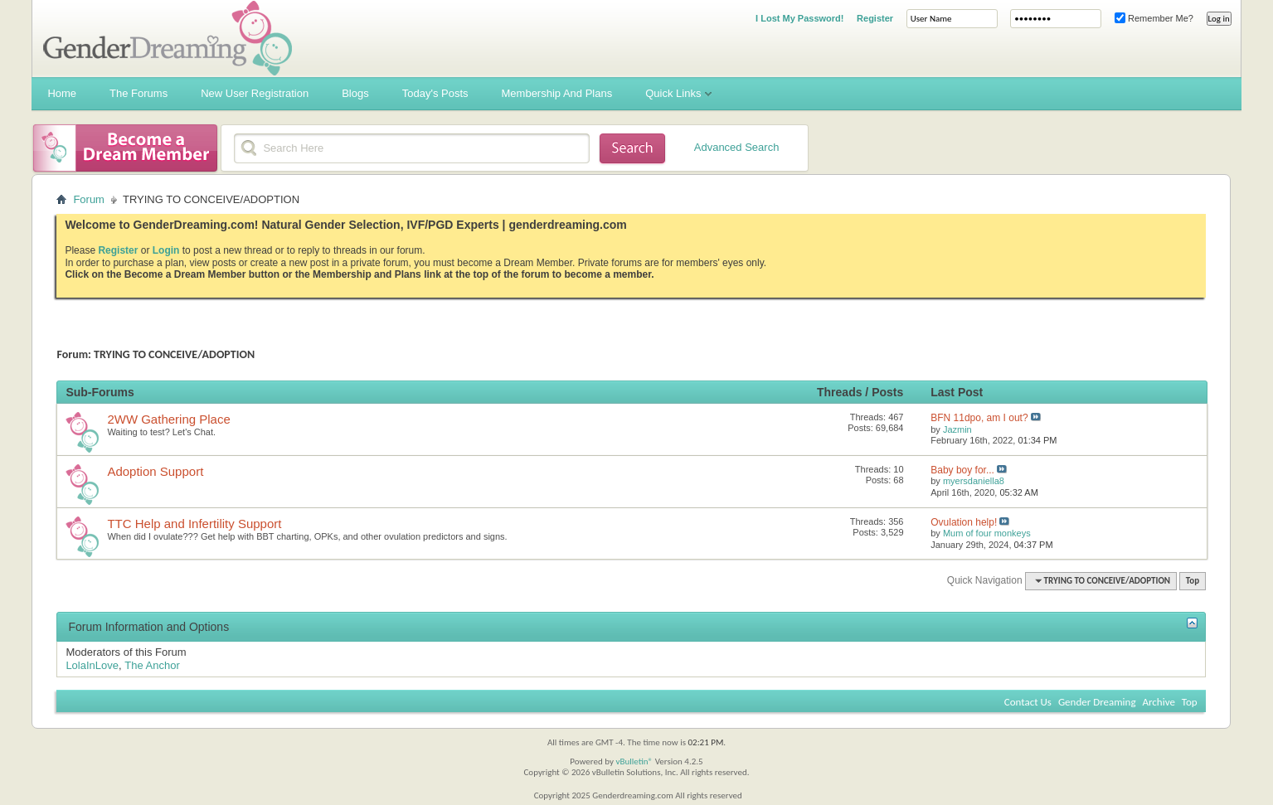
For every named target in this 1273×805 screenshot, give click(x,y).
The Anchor (152, 665)
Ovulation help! (963, 522)
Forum (88, 199)
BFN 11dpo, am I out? (979, 418)
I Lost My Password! (799, 18)
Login (166, 250)
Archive (1158, 702)
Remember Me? (1154, 18)
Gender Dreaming (1097, 702)
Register (875, 18)
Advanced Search (737, 147)
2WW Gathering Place (168, 419)
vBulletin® (634, 761)
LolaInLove (92, 665)
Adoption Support (155, 471)
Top (1192, 580)
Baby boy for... (962, 470)
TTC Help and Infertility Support (194, 523)
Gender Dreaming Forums (167, 38)
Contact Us (1028, 702)
